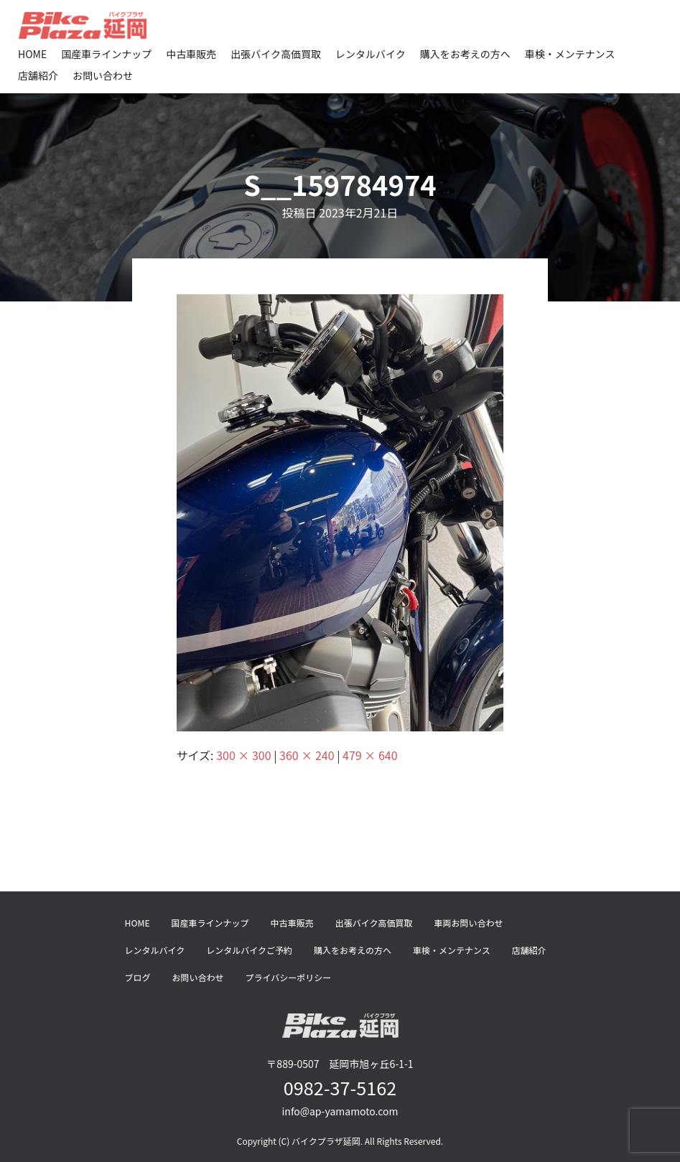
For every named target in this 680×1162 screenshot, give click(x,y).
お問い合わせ (103, 75)
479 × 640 (370, 755)
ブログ (138, 977)
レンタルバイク (370, 54)
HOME (32, 54)
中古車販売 (191, 54)
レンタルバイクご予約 (249, 950)
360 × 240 (306, 755)
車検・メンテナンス (570, 54)
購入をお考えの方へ (465, 54)
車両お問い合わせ (468, 923)
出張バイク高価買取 (275, 54)
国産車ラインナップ (106, 54)
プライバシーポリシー (289, 977)
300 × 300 (243, 755)
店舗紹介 (38, 75)
